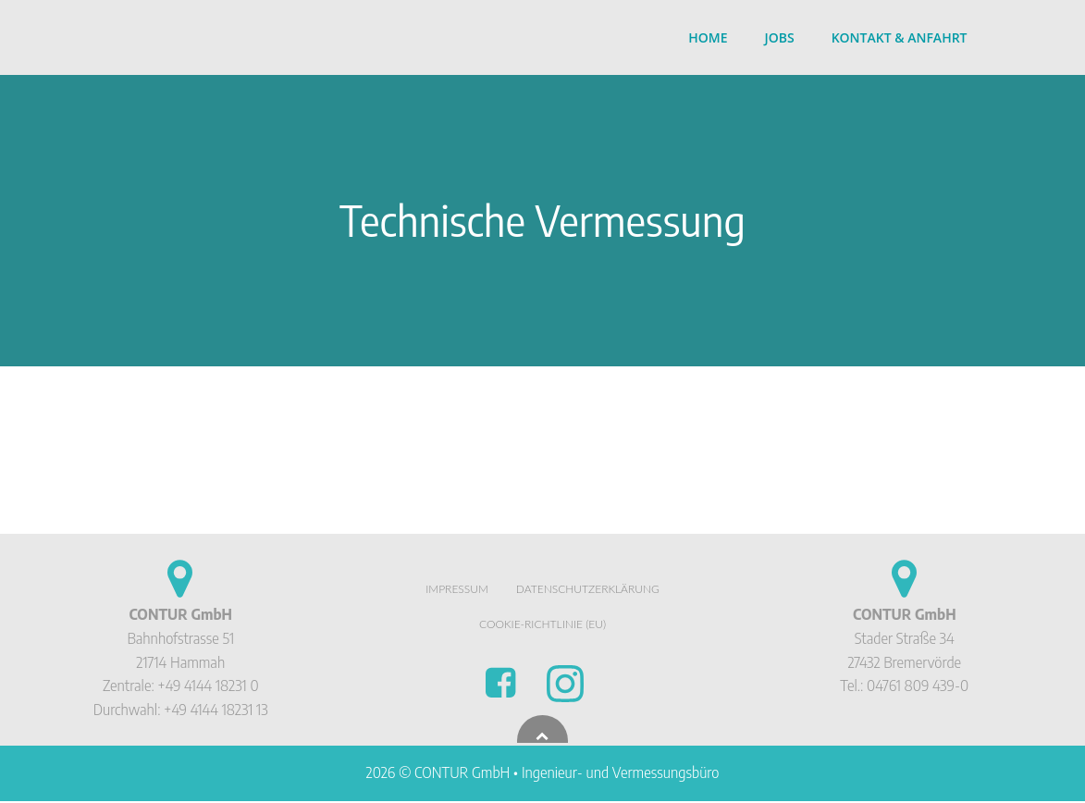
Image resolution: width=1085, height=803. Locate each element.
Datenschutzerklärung (588, 591)
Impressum (456, 591)
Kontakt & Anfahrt (900, 37)
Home (708, 37)
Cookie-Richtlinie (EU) (542, 626)
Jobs (780, 37)
